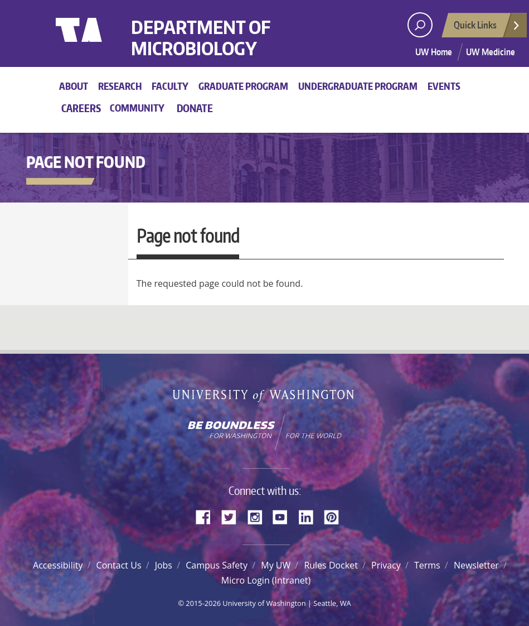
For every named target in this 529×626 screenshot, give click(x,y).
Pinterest (335, 516)
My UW (275, 565)
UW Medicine (490, 51)
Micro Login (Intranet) (265, 580)
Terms (427, 565)
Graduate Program (243, 86)
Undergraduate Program (358, 86)
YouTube (284, 516)
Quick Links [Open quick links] (487, 27)
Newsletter (476, 565)
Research (120, 86)
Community (137, 108)
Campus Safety (216, 565)
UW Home (433, 51)
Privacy (386, 565)
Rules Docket (330, 565)
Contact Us (119, 565)
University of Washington (101, 42)
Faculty (170, 86)
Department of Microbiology (200, 38)
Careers (81, 108)
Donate (195, 108)
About (73, 86)
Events (444, 86)
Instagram (258, 516)
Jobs (163, 565)
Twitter (233, 516)
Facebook (207, 516)
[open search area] (420, 24)
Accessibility (57, 565)
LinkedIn (310, 516)
